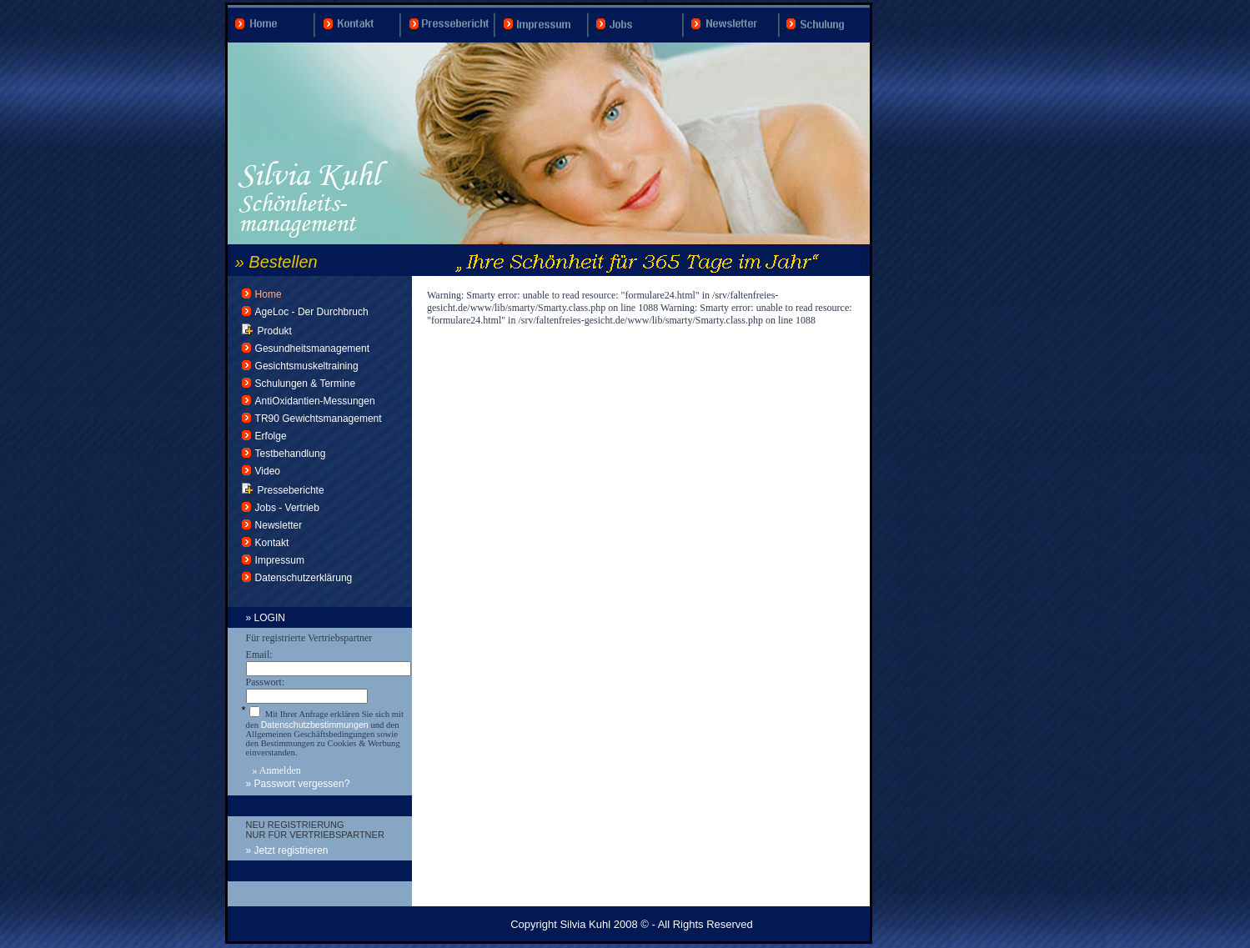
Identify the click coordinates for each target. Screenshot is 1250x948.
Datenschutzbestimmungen (315, 725)
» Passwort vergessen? (298, 784)
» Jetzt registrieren (287, 850)
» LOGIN (265, 618)
